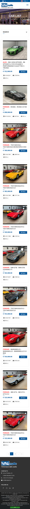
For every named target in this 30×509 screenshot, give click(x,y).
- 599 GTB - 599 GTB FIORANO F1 (14, 269)
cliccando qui (18, 499)
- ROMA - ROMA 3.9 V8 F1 (15, 108)
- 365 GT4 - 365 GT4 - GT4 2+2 (14, 393)
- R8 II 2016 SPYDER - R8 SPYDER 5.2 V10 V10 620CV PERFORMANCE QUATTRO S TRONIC (14, 65)
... (18, 454)
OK (15, 507)
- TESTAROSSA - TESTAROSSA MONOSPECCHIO (14, 146)
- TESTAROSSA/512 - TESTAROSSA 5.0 (14, 187)
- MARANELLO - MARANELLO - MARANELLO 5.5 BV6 (14, 351)
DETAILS (23, 71)
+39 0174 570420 (8, 478)
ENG (25, 1)
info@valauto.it (7, 480)
